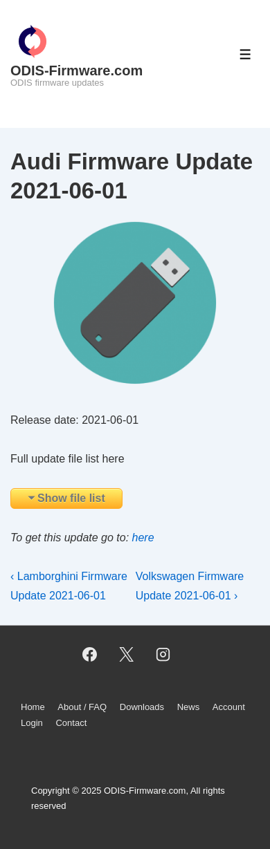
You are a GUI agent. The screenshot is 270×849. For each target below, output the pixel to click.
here (143, 537)
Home (33, 707)
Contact (71, 723)
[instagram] (163, 654)
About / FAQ (82, 707)
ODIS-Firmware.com (76, 70)
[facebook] (90, 654)
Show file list (71, 498)
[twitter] (127, 654)
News (188, 707)
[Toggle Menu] (245, 54)
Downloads (142, 707)
